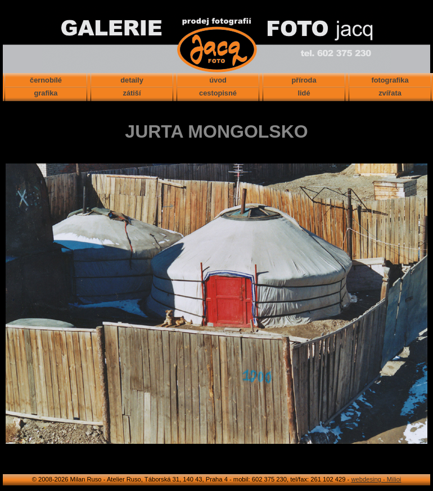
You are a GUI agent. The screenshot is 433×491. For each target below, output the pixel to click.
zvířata (390, 93)
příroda (303, 80)
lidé (303, 93)
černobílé (46, 80)
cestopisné (218, 93)
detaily (131, 80)
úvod (218, 80)
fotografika (389, 80)
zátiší (132, 93)
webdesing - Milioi (376, 479)
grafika (46, 93)
